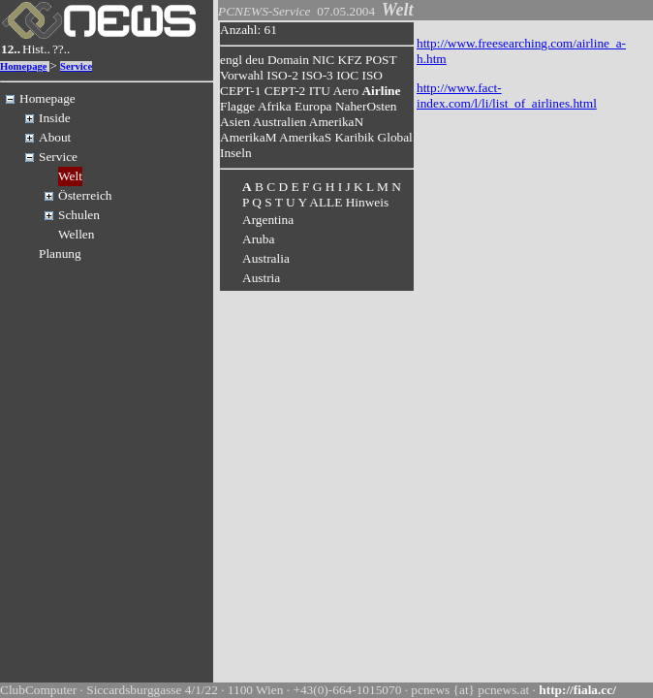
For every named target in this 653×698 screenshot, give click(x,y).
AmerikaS (305, 137)
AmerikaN (336, 121)
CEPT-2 (284, 90)
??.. (61, 49)
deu (254, 59)
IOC (347, 75)
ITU (319, 90)
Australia (266, 258)
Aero (345, 90)
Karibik (354, 137)
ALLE (325, 202)
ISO (371, 75)
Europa (313, 106)
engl (231, 59)
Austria (261, 277)
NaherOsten (366, 106)
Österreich (85, 195)
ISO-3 (317, 75)
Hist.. (36, 49)
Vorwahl (242, 75)
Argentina (268, 219)
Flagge (237, 106)
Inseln (236, 152)
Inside (55, 118)
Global (395, 137)
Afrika (275, 106)
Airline (380, 90)
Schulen (79, 214)
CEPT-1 (240, 90)
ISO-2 (282, 75)
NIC (323, 59)
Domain (288, 59)
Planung (60, 253)
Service (76, 66)
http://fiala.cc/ (577, 689)
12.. (10, 49)
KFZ (350, 59)
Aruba (258, 239)
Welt (70, 176)
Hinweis (367, 202)
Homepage (23, 66)
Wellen (76, 234)
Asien (235, 121)
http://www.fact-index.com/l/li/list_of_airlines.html (507, 95)
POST (380, 59)
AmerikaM (248, 137)
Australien (280, 121)
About (55, 137)
